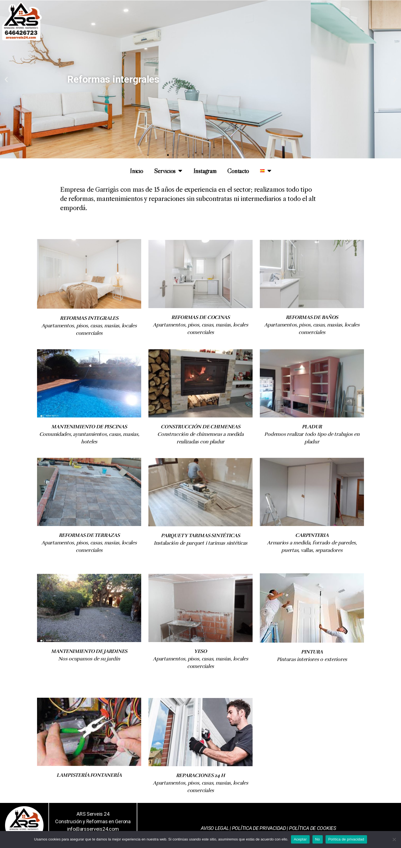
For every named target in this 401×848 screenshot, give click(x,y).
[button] (168, 155)
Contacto (238, 171)
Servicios (168, 171)
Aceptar (300, 839)
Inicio (136, 171)
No (317, 839)
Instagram (204, 171)
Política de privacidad (346, 839)
